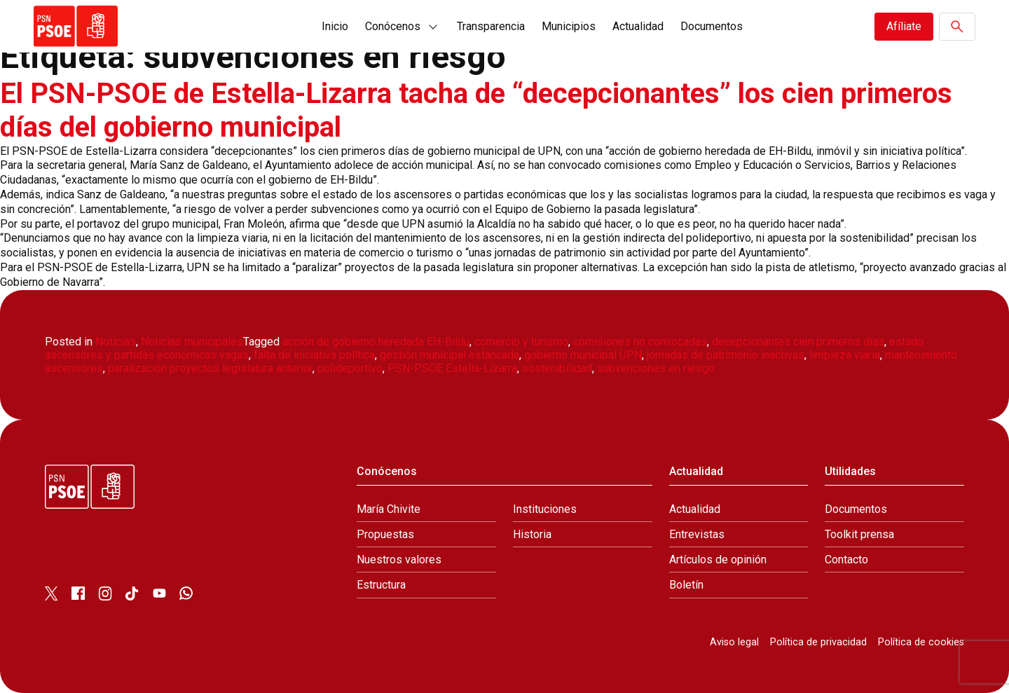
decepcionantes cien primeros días (798, 341)
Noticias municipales (192, 341)
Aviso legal (734, 642)
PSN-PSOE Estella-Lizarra (452, 368)
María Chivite (388, 509)
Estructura (381, 584)
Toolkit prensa (859, 534)
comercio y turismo (521, 341)
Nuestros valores (399, 559)
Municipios (569, 26)
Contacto (846, 559)
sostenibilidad (557, 368)
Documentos (711, 26)
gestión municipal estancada (449, 355)
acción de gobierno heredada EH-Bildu (375, 341)
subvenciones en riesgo (656, 368)
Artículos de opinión (718, 559)
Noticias (115, 341)
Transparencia (491, 26)
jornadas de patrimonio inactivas (725, 355)
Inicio (335, 26)
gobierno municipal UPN (583, 355)
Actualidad (638, 26)
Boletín (686, 584)
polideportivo (350, 368)
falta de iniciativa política (314, 355)
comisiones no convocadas (640, 341)
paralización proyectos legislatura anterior (210, 368)
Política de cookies (921, 642)
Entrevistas (697, 534)
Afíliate (903, 26)
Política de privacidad (818, 642)
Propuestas (385, 534)
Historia (532, 534)
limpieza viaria (844, 355)
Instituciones (545, 509)
